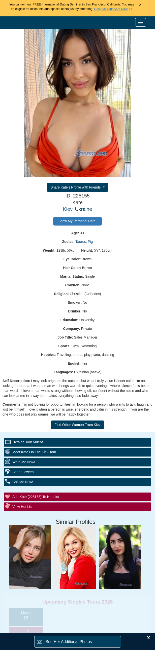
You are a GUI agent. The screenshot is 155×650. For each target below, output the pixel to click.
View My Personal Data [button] (77, 221)
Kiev (67, 209)
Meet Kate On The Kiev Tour (34, 452)
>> (113, 9)
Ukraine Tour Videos (28, 442)
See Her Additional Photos (69, 642)
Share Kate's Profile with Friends (76, 187)
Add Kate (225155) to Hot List (35, 497)
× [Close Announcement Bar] (140, 4)
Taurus (80, 242)
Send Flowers (23, 472)
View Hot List (22, 507)
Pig (90, 242)
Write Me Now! (23, 462)
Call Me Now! (22, 482)
